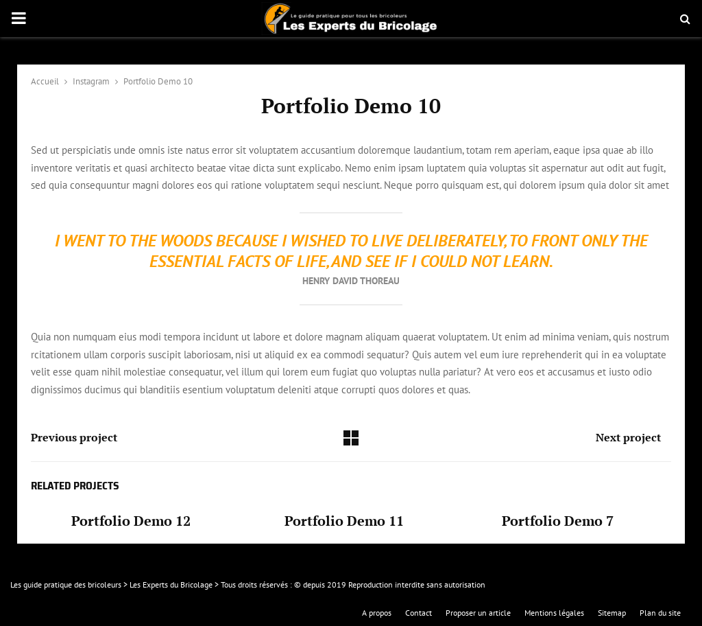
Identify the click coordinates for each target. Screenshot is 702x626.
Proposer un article (478, 612)
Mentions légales (554, 612)
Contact (418, 612)
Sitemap (612, 612)
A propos (376, 612)
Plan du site (660, 612)
